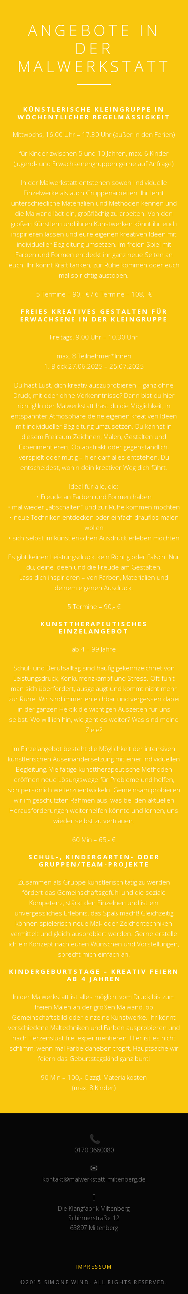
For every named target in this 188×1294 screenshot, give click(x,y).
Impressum (94, 1266)
